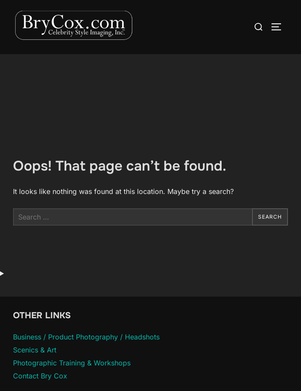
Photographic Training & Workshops (72, 363)
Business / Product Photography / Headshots (86, 337)
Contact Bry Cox (40, 376)
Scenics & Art (34, 350)
